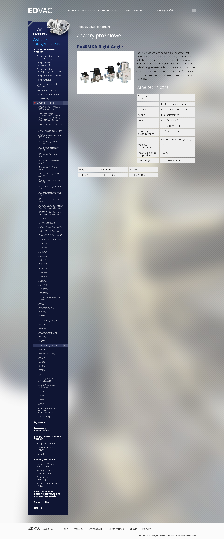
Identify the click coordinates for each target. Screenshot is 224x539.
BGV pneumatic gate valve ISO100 (49, 174)
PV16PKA (42, 324)
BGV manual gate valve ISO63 (48, 155)
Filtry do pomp (44, 416)
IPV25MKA (42, 260)
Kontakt (138, 10)
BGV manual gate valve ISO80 (48, 161)
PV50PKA (42, 357)
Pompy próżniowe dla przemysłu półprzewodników (47, 410)
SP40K (41, 403)
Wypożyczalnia (90, 10)
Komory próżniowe (45, 459)
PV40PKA (42, 349)
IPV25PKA (42, 264)
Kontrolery (41, 454)
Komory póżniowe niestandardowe (45, 471)
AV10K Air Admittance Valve (50, 130)
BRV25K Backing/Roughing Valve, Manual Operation (49, 213)
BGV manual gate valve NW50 (48, 168)
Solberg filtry (41, 502)
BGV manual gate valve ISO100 (48, 142)
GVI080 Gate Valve (46, 222)
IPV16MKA (42, 247)
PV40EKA (42, 341)
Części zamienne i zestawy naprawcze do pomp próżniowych (47, 494)
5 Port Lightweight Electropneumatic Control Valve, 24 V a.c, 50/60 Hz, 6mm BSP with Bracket (49, 117)
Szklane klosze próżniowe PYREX (49, 484)
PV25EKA (42, 328)
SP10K (41, 391)
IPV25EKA (42, 256)
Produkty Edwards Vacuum (44, 50)
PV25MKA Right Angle (47, 332)
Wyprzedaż (40, 422)
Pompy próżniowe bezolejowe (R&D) (45, 63)
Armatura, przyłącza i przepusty (46, 478)
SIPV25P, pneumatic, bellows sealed (47, 379)
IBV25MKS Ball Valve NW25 (50, 231)
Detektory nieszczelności (42, 429)
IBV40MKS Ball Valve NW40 (50, 235)
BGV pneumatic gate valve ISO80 (49, 193)
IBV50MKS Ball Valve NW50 (50, 239)
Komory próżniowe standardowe (45, 465)
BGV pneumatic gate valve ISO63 (49, 187)
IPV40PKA (42, 276)
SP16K (41, 395)
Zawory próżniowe (45, 102)
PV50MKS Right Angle (47, 353)
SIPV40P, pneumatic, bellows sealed (47, 386)
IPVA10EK (42, 285)
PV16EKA (42, 316)
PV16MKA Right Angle (47, 320)
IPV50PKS (42, 280)
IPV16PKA (42, 251)
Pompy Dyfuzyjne (45, 79)
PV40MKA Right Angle (47, 345)
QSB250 (41, 370)
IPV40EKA (42, 268)
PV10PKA (42, 312)
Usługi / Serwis (110, 10)
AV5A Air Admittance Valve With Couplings (49, 136)
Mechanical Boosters (46, 90)
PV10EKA (42, 303)
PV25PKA (42, 337)
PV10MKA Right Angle (47, 308)
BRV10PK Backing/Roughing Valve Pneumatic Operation (50, 206)
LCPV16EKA (43, 289)
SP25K (41, 399)
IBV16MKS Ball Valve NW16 (50, 227)
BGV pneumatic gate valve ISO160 (49, 181)
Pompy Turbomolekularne (49, 75)
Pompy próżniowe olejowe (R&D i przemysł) (49, 57)
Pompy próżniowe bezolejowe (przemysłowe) (49, 70)
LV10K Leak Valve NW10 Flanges (49, 298)
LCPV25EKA (43, 293)
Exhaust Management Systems (47, 85)
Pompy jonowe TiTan (46, 443)
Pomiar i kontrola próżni (48, 94)
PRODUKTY (73, 10)
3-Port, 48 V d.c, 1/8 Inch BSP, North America (49, 108)
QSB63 (41, 374)
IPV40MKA (42, 272)
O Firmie (126, 10)
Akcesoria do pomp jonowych (46, 448)
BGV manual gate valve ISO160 (48, 148)
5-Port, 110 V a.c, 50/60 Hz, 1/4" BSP (50, 125)
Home (62, 10)
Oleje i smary (43, 98)
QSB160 (41, 366)
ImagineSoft (191, 536)
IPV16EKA (42, 243)
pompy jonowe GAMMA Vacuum (47, 437)
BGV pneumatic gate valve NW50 (49, 200)
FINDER (38, 508)
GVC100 (42, 218)
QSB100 (41, 362)
